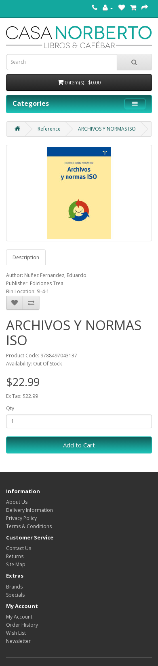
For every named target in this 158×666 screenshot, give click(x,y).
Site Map (15, 564)
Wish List (16, 632)
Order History (22, 624)
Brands (14, 586)
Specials (15, 594)
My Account (19, 616)
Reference (49, 128)
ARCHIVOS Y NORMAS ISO (107, 128)
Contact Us (18, 548)
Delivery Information (29, 510)
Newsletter (18, 641)
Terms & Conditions (29, 526)
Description (26, 257)
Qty (10, 408)
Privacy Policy (21, 518)
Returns (14, 556)
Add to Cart (79, 445)
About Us (16, 501)
